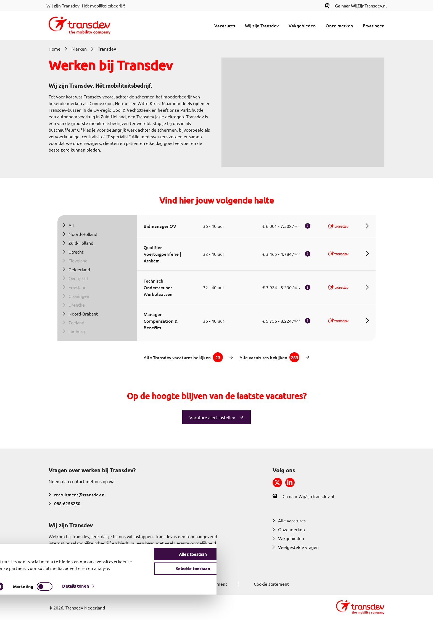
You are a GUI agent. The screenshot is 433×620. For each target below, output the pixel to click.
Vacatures (224, 25)
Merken (79, 48)
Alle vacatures (289, 520)
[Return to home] (79, 25)
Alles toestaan (375, 574)
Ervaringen (373, 25)
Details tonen (292, 611)
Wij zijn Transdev (262, 25)
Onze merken (339, 25)
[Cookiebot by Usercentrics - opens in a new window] (33, 611)
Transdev (107, 49)
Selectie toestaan (375, 589)
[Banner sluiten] (427, 570)
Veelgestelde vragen (296, 547)
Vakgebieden (302, 25)
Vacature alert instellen (212, 417)
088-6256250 (64, 503)
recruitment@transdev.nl (77, 494)
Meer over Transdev (72, 563)
